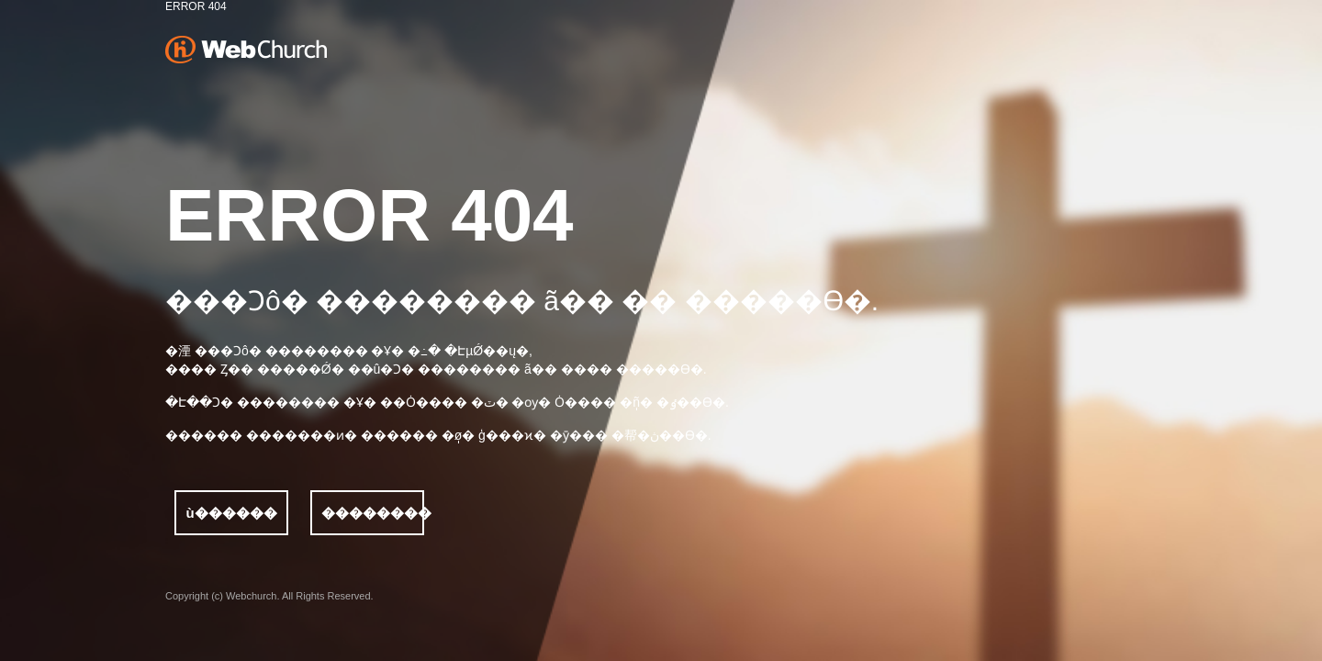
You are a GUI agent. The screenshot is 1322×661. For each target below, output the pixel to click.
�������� (372, 513)
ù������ (230, 513)
